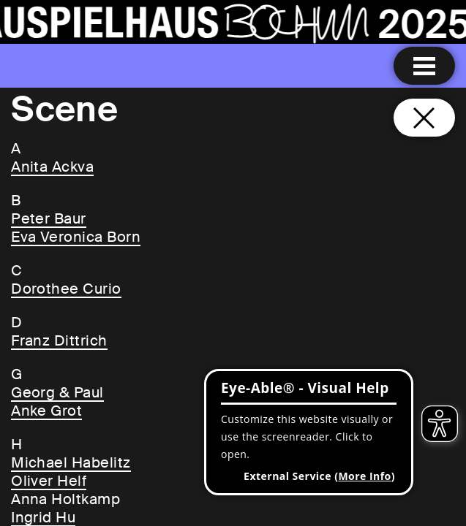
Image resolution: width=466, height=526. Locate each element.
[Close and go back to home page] (424, 118)
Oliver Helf (48, 480)
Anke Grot (46, 410)
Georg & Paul (57, 392)
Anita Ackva (52, 166)
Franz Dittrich (59, 340)
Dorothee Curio (66, 288)
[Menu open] (424, 66)
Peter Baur (48, 218)
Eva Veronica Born (75, 236)
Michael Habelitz (71, 462)
